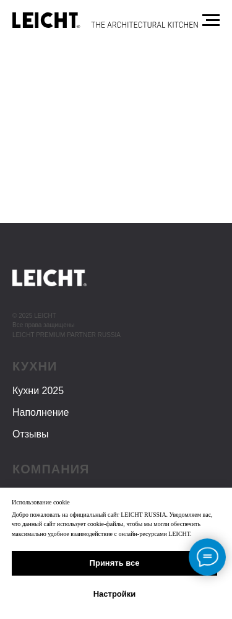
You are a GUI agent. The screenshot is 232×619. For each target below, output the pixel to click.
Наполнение (40, 412)
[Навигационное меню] (211, 20)
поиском (125, 212)
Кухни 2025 (38, 390)
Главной (111, 200)
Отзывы (30, 434)
